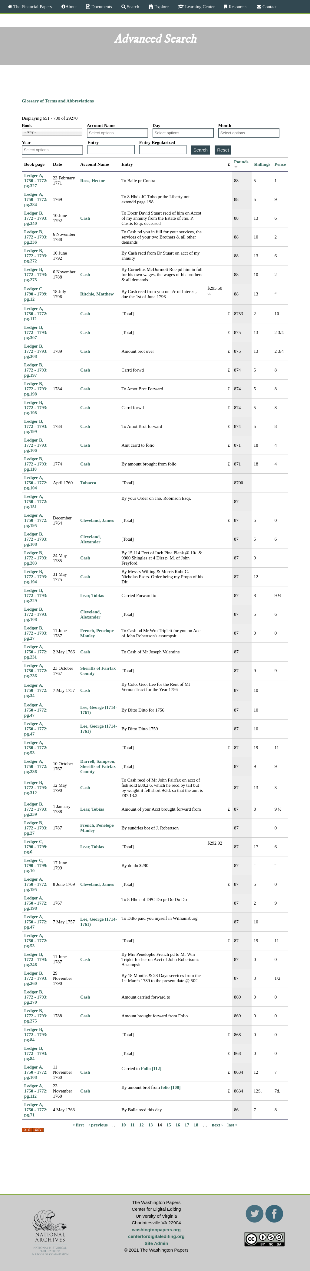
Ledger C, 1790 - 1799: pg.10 (36, 865)
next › (217, 1125)
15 (169, 1125)
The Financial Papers (32, 6)
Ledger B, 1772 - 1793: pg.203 (36, 557)
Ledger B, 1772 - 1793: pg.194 (36, 576)
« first (78, 1125)
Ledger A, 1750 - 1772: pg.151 (36, 501)
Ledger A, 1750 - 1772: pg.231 (36, 651)
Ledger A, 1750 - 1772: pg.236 (36, 670)
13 (150, 1125)
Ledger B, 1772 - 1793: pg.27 (36, 633)
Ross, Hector (92, 180)
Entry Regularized (157, 142)
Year (26, 142)
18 (196, 1125)
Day (156, 125)
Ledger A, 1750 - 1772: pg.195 (36, 520)
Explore (161, 6)
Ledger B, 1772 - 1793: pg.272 (36, 255)
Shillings (262, 164)
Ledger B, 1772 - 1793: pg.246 (36, 959)
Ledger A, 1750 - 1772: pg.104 (36, 482)
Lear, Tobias (92, 595)
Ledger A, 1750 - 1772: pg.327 (36, 180)
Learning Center (199, 6)
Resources (237, 6)
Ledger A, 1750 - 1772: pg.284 (36, 199)
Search (132, 6)
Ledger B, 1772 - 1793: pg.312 (36, 787)
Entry (93, 142)
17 (187, 1125)
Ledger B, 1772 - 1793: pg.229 (36, 595)
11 (132, 1125)
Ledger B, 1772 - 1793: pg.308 (36, 351)
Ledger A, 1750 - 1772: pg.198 (36, 903)
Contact (269, 6)
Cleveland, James (97, 520)
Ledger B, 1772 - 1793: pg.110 (36, 464)
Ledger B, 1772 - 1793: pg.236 (36, 237)
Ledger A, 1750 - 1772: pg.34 (36, 690)
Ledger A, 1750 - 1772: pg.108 (36, 1072)
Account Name (101, 125)
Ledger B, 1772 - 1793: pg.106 (36, 445)
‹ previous (97, 1125)
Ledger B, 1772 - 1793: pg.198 (36, 388)
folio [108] (171, 1087)
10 (123, 1125)
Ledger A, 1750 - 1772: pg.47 (36, 710)
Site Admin (156, 1243)
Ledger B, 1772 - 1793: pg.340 (36, 218)
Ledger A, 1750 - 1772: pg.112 (36, 313)
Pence (280, 164)
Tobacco (88, 482)
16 (178, 1125)
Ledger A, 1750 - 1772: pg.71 (36, 1109)
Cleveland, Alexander (90, 539)
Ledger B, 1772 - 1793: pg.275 (36, 274)
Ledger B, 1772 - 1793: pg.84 (36, 1034)
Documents (101, 6)
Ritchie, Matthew (97, 294)
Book (27, 125)
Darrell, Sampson (97, 761)
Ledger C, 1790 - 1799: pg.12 (36, 294)
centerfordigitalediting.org (156, 1236)
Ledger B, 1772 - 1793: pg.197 (36, 370)
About (71, 6)
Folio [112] (151, 1068)
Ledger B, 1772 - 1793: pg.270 (36, 997)
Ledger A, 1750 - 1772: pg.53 (36, 747)
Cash (85, 218)
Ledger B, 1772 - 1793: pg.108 (36, 539)
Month (224, 125)
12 (141, 1125)
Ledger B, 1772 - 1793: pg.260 (36, 978)
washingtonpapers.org (156, 1229)
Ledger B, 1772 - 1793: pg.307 (36, 332)
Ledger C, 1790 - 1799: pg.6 (36, 846)
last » (232, 1125)
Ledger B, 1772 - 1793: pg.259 (36, 809)
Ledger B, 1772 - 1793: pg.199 (36, 426)
